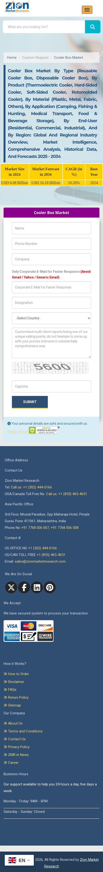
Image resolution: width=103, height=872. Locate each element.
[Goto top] (2, 849)
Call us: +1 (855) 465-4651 (66, 494)
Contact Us (15, 739)
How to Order (16, 674)
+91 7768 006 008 (64, 528)
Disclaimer (14, 682)
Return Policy (16, 697)
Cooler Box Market (68, 57)
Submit (30, 402)
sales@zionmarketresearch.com (40, 561)
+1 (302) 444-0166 (42, 548)
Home (12, 57)
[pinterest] (50, 587)
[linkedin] (37, 587)
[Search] (92, 26)
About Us (13, 723)
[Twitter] (11, 587)
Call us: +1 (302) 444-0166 (31, 487)
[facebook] (24, 587)
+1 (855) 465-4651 (51, 555)
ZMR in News (16, 755)
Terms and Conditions (23, 731)
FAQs (10, 689)
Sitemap (12, 705)
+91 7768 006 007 (35, 528)
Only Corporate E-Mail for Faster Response (51, 274)
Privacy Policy (17, 432)
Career (11, 762)
